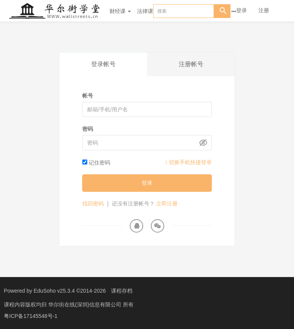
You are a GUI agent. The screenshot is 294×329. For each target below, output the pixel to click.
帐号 (87, 96)
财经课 (120, 11)
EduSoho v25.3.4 (54, 291)
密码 (87, 129)
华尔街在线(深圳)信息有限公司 (85, 304)
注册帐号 (191, 64)
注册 (263, 10)
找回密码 (93, 203)
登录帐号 (103, 64)
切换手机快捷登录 (188, 162)
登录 (241, 10)
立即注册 (167, 203)
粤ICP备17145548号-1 (30, 316)
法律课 (145, 11)
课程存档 (121, 291)
